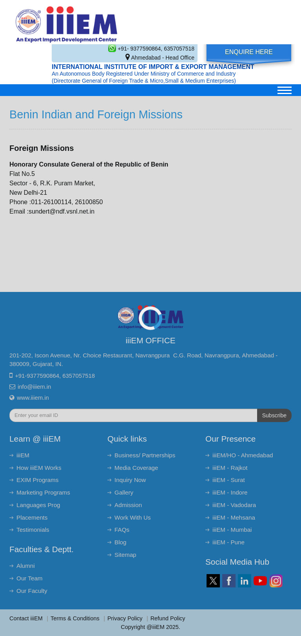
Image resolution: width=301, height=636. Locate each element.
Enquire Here (249, 52)
